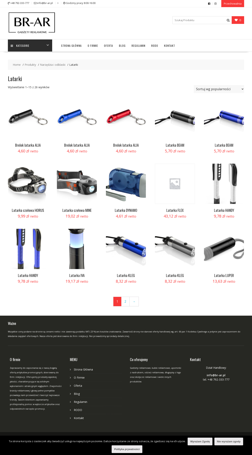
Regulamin (138, 45)
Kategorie (20, 45)
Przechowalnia (233, 3)
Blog (122, 45)
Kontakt (169, 45)
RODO (154, 45)
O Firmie (93, 45)
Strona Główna (71, 45)
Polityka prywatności (127, 449)
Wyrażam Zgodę (200, 441)
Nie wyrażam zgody (229, 441)
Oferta (108, 45)
